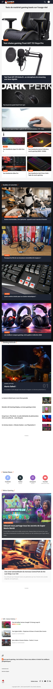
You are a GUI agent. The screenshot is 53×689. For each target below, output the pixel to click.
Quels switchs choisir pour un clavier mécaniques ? (20, 296)
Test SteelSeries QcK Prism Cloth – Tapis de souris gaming (38, 174)
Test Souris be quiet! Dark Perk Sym (14, 105)
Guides (15, 216)
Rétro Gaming (8, 522)
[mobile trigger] (3, 2)
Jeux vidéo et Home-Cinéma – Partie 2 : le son (25, 640)
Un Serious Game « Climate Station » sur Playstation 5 (18, 425)
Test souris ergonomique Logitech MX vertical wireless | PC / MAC (23, 129)
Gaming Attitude (9, 383)
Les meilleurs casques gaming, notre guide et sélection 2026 (23, 335)
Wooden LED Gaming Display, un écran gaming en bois (19, 407)
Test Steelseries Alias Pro (10, 173)
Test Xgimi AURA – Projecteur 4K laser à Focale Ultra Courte (29, 631)
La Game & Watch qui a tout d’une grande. (15, 398)
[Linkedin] (50, 681)
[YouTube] (45, 681)
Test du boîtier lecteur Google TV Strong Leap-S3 (26, 622)
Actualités (8, 216)
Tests (5, 40)
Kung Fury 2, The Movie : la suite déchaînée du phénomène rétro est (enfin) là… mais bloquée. (20, 417)
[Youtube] (45, 479)
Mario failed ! (10, 386)
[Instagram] (33, 479)
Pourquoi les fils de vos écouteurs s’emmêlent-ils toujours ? (22, 258)
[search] (45, 2)
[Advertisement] (26, 453)
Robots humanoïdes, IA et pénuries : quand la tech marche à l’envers (25, 219)
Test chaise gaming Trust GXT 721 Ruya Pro (24, 43)
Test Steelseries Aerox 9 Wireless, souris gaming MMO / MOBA (38, 150)
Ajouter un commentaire (18, 633)
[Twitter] (20, 479)
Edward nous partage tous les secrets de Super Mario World (24, 526)
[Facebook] (8, 479)
